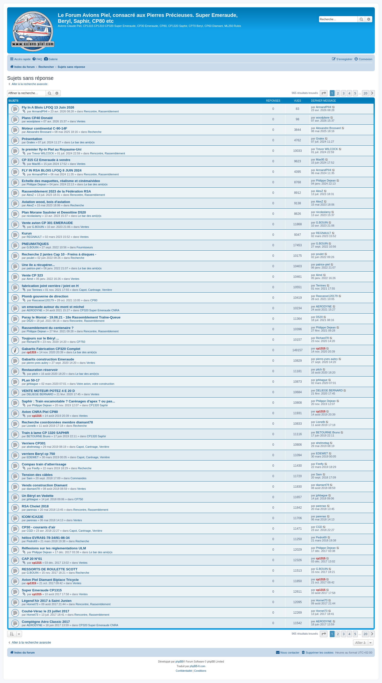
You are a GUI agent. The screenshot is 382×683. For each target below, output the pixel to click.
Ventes (81, 121)
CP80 (94, 300)
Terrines (37, 289)
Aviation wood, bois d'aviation (46, 202)
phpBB (179, 661)
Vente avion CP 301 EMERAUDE (47, 223)
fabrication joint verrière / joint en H (50, 286)
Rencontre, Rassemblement (101, 111)
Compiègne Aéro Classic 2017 (46, 622)
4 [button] (349, 93)
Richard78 (33, 341)
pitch (35, 373)
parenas (32, 509)
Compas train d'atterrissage (44, 464)
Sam (30, 478)
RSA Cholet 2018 (35, 506)
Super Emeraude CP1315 (42, 590)
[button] (323, 93)
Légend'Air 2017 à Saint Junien (46, 601)
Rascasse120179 (43, 300)
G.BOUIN (38, 226)
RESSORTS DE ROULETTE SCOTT (50, 569)
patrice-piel (33, 268)
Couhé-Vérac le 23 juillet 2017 (45, 611)
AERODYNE (35, 310)
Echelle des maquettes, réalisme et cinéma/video (61, 181)
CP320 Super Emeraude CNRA (99, 310)
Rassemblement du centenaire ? (47, 328)
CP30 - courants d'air (38, 527)
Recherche (94, 131)
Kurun (27, 233)
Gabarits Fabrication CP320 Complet (51, 349)
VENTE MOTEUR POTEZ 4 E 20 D (48, 391)
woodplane (33, 121)
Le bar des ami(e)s (83, 142)
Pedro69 (32, 541)
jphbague (32, 383)
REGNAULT (34, 236)
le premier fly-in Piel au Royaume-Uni (51, 149)
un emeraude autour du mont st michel (53, 307)
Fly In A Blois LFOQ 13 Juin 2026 (48, 107)
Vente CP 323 (32, 275)
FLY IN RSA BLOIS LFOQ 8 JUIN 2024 (51, 170)
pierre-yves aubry (37, 362)
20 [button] (365, 93)
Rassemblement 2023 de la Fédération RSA (56, 191)
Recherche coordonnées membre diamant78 (57, 422)
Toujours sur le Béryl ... (40, 338)
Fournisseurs (85, 247)
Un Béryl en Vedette (38, 496)
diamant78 (33, 488)
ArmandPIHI (39, 111)
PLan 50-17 (31, 380)
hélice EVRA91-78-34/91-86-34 (46, 538)
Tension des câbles (37, 475)
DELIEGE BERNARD (40, 394)
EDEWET (33, 457)
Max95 (36, 163)
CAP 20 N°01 (32, 559)
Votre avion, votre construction (95, 383)
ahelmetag (33, 446)
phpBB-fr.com (197, 666)
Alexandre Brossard (39, 131)
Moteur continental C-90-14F (44, 128)
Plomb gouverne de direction (45, 296)
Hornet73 (32, 604)
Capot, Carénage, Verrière (95, 289)
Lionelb (31, 425)
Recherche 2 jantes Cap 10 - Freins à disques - (59, 254)
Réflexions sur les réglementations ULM (54, 548)
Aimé (30, 278)
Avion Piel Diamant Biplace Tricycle (50, 580)
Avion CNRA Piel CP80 (40, 412)
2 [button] (338, 93)
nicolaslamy (34, 215)
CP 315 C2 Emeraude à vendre (46, 160)
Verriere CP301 (34, 443)
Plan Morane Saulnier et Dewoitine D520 (54, 212)
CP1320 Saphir (98, 405)
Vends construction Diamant (44, 485)
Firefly (36, 468)
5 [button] (355, 93)
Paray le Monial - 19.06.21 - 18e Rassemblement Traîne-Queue (71, 317)
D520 (30, 320)
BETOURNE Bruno (38, 436)
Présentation (32, 139)
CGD (30, 530)
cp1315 (31, 352)
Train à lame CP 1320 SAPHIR (45, 433)
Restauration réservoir (40, 370)
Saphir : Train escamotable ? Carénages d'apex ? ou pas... (68, 401)
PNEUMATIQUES (35, 244)
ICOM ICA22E (32, 517)
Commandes (78, 478)
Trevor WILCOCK (43, 153)
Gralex (31, 142)
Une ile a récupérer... (38, 265)
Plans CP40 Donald (37, 118)
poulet (30, 257)
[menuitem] (37, 59)
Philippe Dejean (36, 184)
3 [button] (344, 93)
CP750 (81, 341)
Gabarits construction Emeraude (48, 359)
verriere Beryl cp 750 (38, 454)
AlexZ (30, 194)
